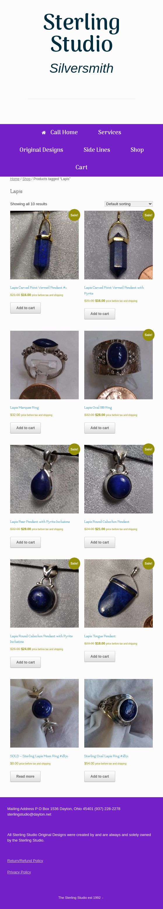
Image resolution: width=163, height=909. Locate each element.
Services (109, 132)
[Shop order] (129, 204)
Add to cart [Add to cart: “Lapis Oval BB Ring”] (99, 428)
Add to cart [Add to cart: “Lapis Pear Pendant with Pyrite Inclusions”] (25, 542)
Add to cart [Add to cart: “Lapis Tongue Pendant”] (99, 656)
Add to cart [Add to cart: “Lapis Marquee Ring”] (25, 428)
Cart (81, 168)
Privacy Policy (19, 872)
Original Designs (41, 150)
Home (15, 179)
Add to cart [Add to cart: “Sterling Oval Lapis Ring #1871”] (99, 776)
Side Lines (97, 150)
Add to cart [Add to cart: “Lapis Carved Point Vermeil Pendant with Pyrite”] (99, 314)
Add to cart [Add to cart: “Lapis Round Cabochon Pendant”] (99, 542)
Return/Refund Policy (25, 860)
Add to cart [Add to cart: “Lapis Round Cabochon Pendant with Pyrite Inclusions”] (25, 662)
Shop (137, 150)
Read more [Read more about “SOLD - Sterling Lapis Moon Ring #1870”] (25, 776)
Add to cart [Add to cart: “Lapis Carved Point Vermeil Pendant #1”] (25, 308)
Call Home (60, 132)
